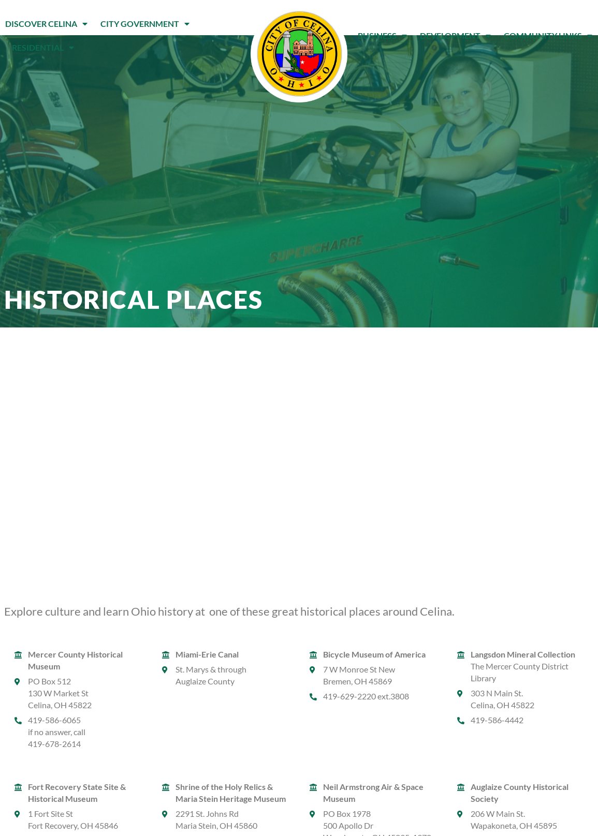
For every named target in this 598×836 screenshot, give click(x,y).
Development (455, 35)
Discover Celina (46, 23)
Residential (43, 47)
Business (382, 35)
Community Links (548, 35)
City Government (144, 23)
